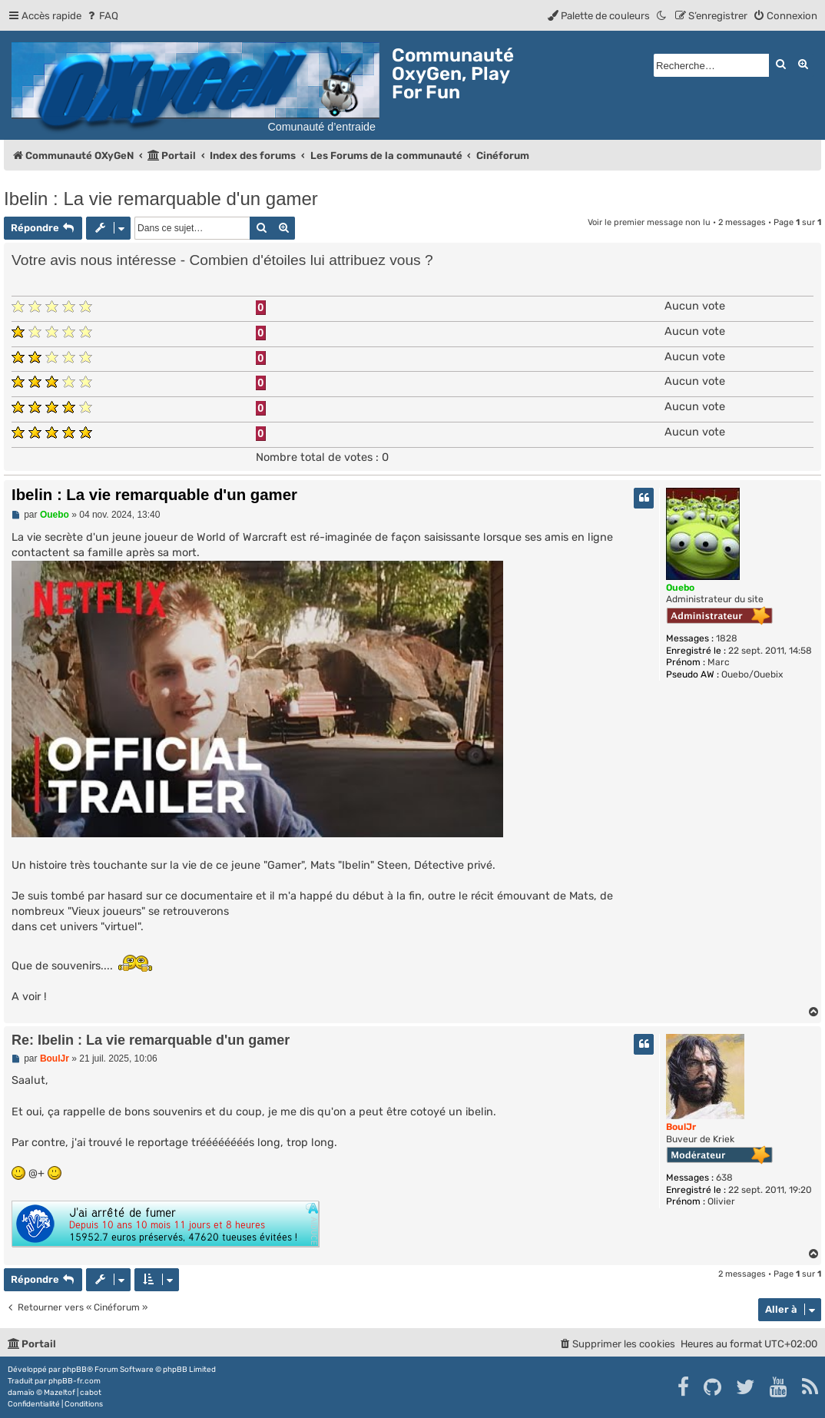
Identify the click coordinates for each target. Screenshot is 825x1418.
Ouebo (680, 587)
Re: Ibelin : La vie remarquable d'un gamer (151, 1040)
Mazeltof (59, 1392)
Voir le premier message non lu (649, 222)
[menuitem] (101, 16)
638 (724, 1177)
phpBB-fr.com (74, 1381)
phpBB (74, 1369)
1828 (726, 638)
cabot (90, 1392)
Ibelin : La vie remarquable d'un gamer (161, 198)
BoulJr (681, 1126)
